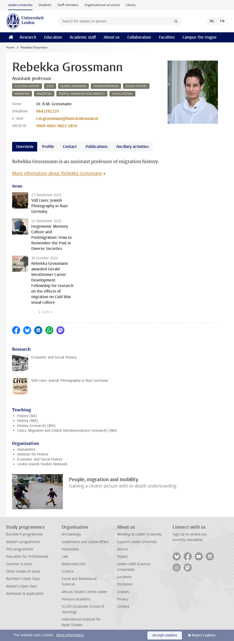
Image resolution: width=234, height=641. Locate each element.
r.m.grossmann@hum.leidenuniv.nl (67, 118)
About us (112, 37)
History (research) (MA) (36, 425)
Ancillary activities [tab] (132, 146)
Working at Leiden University (139, 534)
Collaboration (139, 37)
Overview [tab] (24, 146)
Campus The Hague (199, 37)
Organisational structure (102, 5)
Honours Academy (76, 599)
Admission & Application (25, 593)
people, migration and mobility (82, 94)
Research (28, 37)
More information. (70, 635)
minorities (44, 94)
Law (65, 556)
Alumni (122, 549)
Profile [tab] (48, 146)
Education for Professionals (27, 556)
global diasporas (73, 86)
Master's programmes (23, 542)
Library (131, 5)
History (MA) (27, 420)
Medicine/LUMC (74, 564)
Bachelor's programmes (24, 534)
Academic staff (83, 37)
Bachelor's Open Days (23, 578)
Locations (124, 577)
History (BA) (27, 416)
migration (22, 94)
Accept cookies (164, 635)
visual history (122, 94)
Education (53, 37)
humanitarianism (106, 86)
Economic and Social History (39, 459)
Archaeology (71, 534)
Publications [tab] (96, 146)
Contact (123, 606)
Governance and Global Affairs (85, 542)
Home (10, 47)
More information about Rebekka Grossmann (57, 173)
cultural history (27, 86)
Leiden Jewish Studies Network (42, 464)
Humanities (26, 449)
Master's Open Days (21, 586)
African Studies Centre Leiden (84, 591)
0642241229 (47, 111)
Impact (122, 556)
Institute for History (32, 454)
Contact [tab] (70, 146)
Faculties (167, 37)
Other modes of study (23, 571)
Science (67, 571)
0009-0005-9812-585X (56, 126)
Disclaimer (125, 584)
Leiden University (20, 5)
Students (44, 5)
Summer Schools (19, 564)
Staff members (68, 5)
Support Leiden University (137, 542)
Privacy (122, 599)
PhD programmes (19, 549)
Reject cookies (203, 635)
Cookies (123, 591)
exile (50, 86)
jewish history (136, 86)
